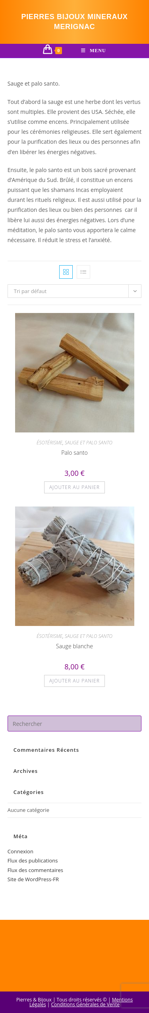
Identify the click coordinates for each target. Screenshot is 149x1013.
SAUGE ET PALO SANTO (88, 442)
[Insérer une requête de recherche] (75, 723)
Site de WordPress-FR (33, 879)
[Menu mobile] (93, 51)
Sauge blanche (74, 646)
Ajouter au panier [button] (74, 487)
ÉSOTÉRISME (49, 442)
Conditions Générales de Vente (85, 1004)
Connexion (20, 851)
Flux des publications (33, 860)
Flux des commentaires (35, 870)
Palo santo (74, 452)
